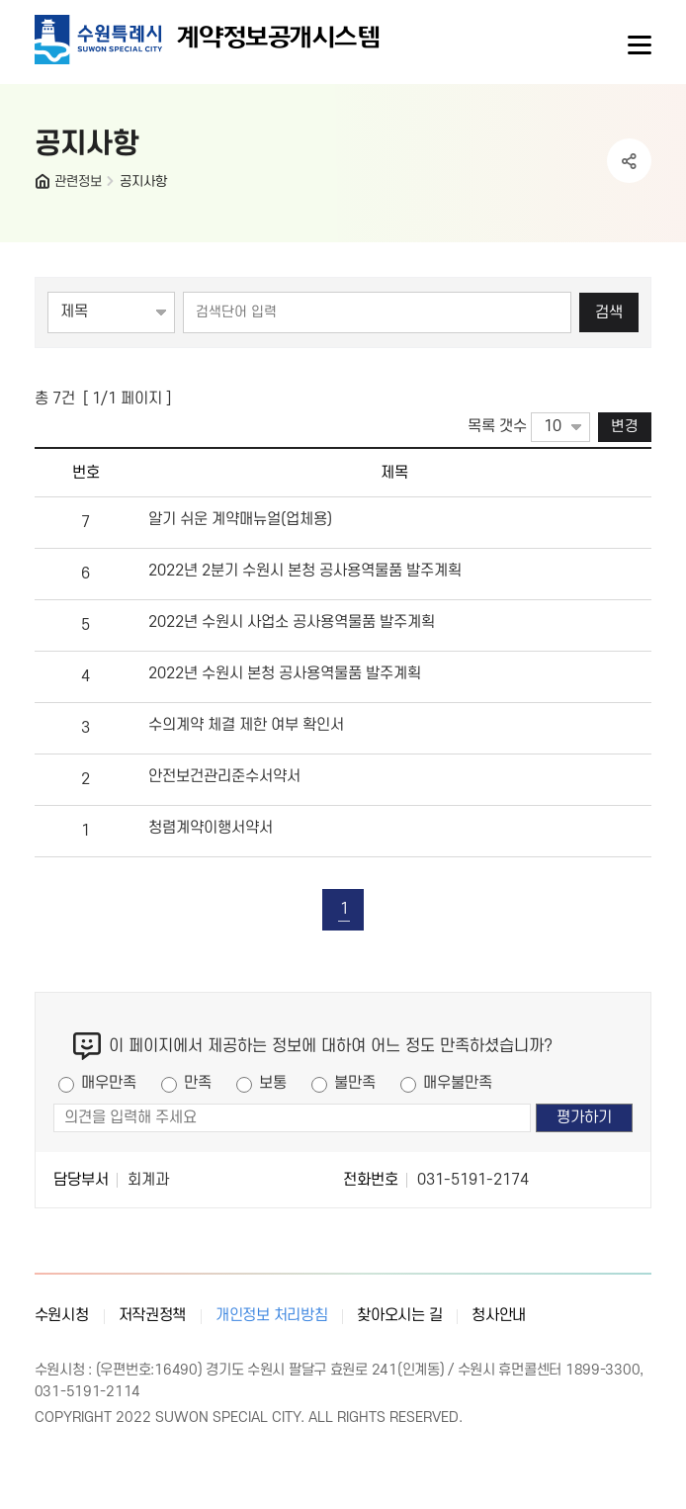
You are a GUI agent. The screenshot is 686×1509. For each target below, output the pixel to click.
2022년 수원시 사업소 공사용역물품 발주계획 (291, 622)
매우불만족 (457, 1083)
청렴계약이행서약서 (210, 828)
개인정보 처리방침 (271, 1315)
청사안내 (499, 1315)
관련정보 (78, 181)
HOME (44, 186)
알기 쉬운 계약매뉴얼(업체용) (240, 519)
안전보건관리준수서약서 (224, 776)
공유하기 (629, 160)
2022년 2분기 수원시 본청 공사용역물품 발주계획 (305, 570)
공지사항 (143, 181)
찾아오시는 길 (399, 1315)
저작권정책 (153, 1315)
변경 (625, 426)
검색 (609, 312)
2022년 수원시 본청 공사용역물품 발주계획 (284, 673)
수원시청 (62, 1315)
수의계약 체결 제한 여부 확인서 (246, 725)
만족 (198, 1083)
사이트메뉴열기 (637, 45)
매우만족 (108, 1083)
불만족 (355, 1083)
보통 (273, 1083)
